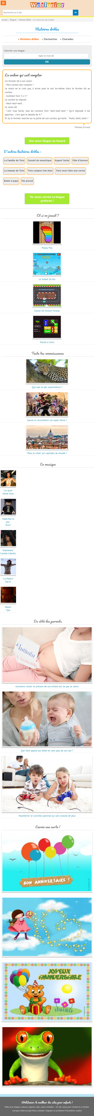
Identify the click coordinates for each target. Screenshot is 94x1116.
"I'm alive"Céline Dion (8, 490)
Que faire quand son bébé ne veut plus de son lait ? (47, 749)
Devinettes (50, 39)
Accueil (4, 20)
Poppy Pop (47, 246)
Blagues (13, 20)
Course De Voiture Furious (47, 309)
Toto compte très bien (40, 170)
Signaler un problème (55, 1110)
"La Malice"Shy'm (8, 578)
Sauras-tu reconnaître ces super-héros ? (47, 419)
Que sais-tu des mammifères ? (47, 386)
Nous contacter (38, 1110)
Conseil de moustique (39, 160)
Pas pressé (27, 180)
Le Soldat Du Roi (47, 278)
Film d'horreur (80, 160)
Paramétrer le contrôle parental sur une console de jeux (47, 814)
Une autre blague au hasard (47, 141)
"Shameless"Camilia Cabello (8, 550)
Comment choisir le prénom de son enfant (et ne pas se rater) (47, 685)
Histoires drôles (25, 20)
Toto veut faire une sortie (70, 170)
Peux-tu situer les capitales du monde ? (47, 452)
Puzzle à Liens (47, 341)
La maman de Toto (14, 170)
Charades (67, 39)
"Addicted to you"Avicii (8, 520)
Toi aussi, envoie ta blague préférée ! (47, 199)
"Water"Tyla (8, 607)
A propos (16, 1110)
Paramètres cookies (74, 1110)
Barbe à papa (11, 180)
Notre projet (26, 1110)
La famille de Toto (14, 160)
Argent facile (62, 160)
